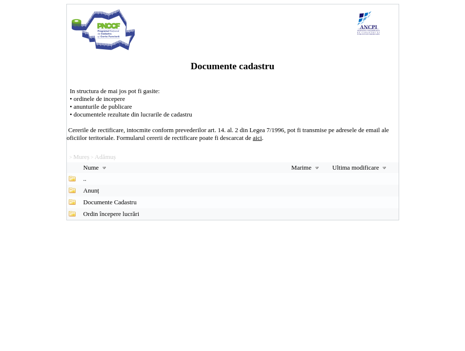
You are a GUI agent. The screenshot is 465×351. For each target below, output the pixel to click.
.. (85, 178)
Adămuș (105, 156)
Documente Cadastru (110, 202)
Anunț (91, 190)
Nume (95, 167)
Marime (306, 167)
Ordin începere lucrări (111, 213)
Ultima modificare (360, 167)
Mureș (81, 156)
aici (257, 137)
